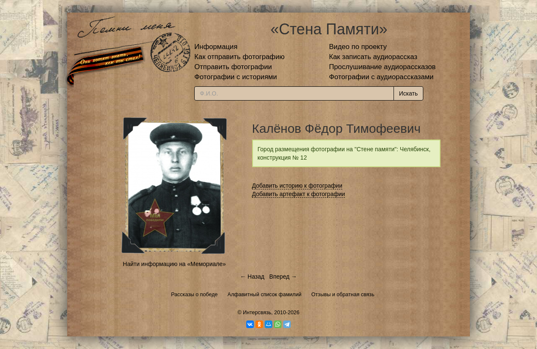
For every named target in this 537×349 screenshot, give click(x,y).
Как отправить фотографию (239, 57)
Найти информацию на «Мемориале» (174, 264)
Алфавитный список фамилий (264, 294)
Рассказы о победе (194, 294)
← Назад (252, 276)
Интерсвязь (257, 312)
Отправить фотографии (233, 67)
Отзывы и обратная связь (342, 294)
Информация (215, 47)
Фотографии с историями (235, 77)
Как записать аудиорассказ (373, 57)
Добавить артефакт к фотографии (298, 194)
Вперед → (283, 276)
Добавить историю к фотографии (297, 185)
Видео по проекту (358, 47)
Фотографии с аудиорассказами (381, 77)
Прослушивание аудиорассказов (382, 67)
